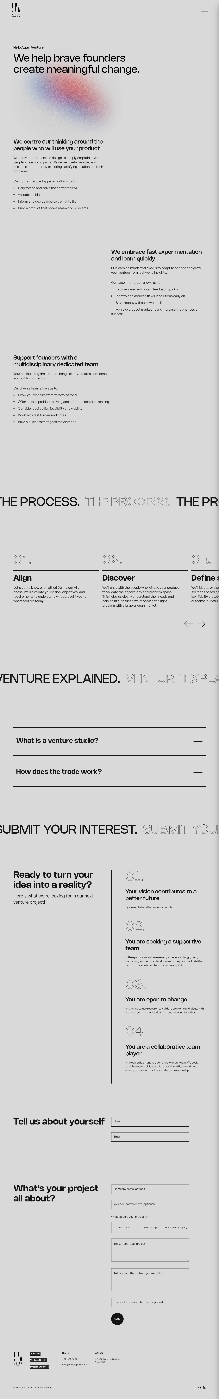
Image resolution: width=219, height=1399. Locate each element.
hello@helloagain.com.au (75, 1364)
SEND (117, 1319)
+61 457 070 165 (70, 1358)
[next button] (201, 623)
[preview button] (190, 623)
